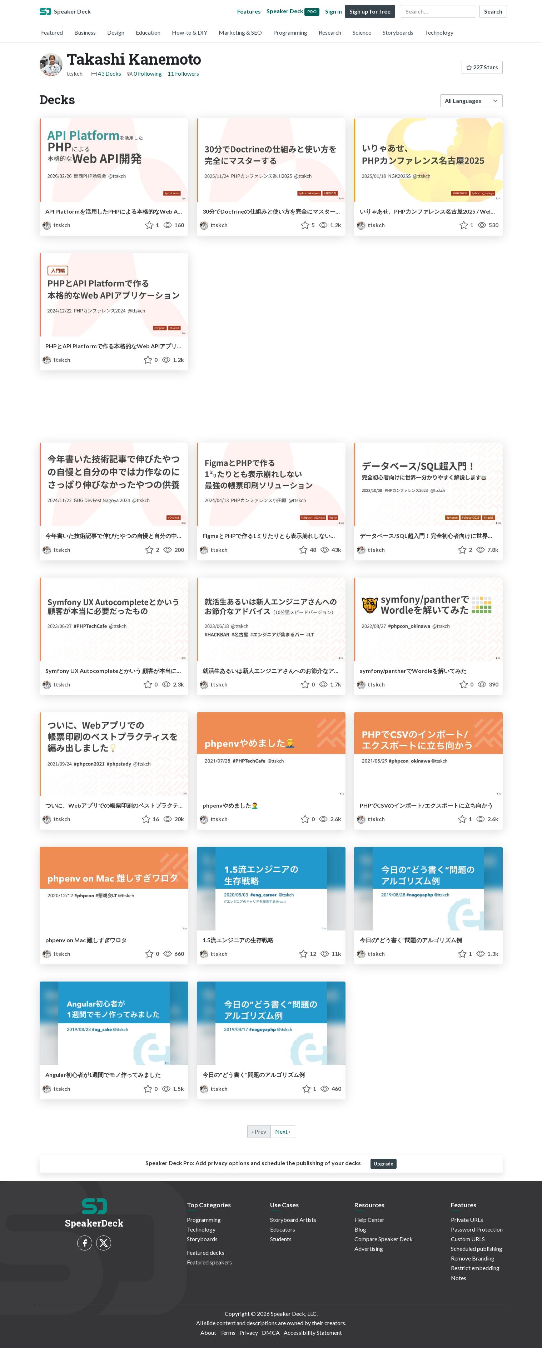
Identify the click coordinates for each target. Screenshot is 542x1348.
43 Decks (109, 73)
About (208, 1332)
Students (281, 1238)
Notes (458, 1277)
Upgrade (383, 1164)
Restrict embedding (475, 1267)
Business (85, 32)
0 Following (148, 73)
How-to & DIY (189, 32)
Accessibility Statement (313, 1332)
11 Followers (183, 73)
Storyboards (398, 32)
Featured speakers (209, 1262)
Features (249, 11)
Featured (52, 32)
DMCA (271, 1332)
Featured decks (205, 1252)
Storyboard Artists (293, 1219)
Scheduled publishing (476, 1248)
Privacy (248, 1332)
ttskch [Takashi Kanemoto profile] (56, 224)
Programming (290, 32)
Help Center (369, 1219)
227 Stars (482, 67)
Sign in (333, 11)
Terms (227, 1332)
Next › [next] (282, 1131)
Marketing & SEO (240, 32)
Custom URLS (468, 1238)
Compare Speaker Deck (383, 1238)
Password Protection (477, 1229)
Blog (360, 1229)
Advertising (368, 1248)
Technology (439, 32)
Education (148, 32)
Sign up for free (370, 11)
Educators (282, 1229)
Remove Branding (472, 1258)
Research (330, 32)
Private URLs (467, 1219)
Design (115, 32)
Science (362, 32)
